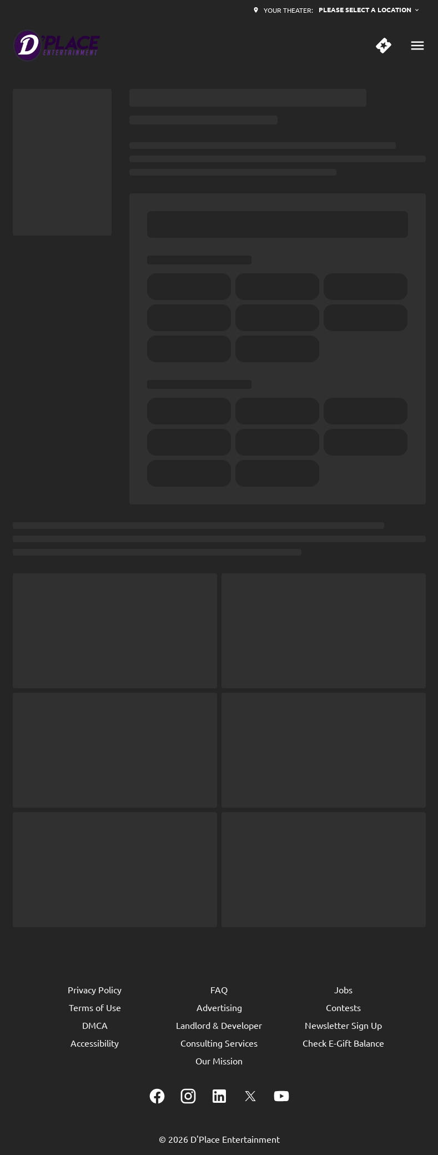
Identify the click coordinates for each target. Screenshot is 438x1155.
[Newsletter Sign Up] (343, 1025)
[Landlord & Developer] (219, 1025)
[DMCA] (95, 1025)
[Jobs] (343, 989)
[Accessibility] (95, 1043)
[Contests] (343, 1007)
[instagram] (188, 1096)
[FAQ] (219, 989)
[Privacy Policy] (95, 989)
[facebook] (157, 1096)
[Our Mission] (219, 1060)
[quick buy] (383, 45)
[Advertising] (219, 1007)
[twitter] (250, 1096)
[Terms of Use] (95, 1007)
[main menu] (417, 45)
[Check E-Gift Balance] (343, 1043)
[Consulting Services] (219, 1043)
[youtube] (281, 1096)
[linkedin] (219, 1096)
